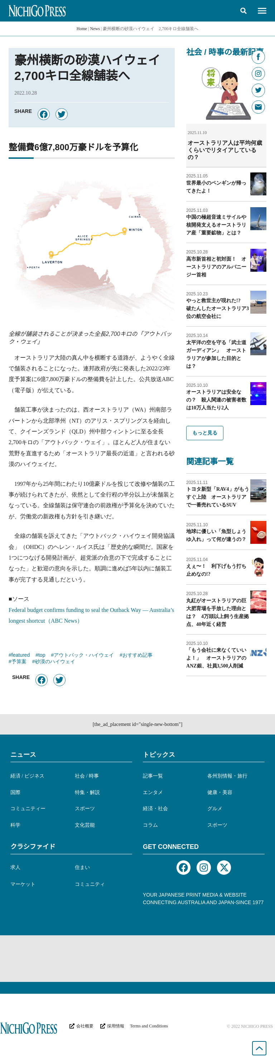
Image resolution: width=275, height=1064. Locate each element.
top (41, 655)
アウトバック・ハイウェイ (84, 655)
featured (20, 655)
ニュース (23, 754)
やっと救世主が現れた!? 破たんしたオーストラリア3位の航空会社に (217, 308)
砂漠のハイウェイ (55, 662)
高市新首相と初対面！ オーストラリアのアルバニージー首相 (216, 266)
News (95, 28)
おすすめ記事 (137, 655)
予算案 (18, 662)
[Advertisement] (137, 958)
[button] (243, 10)
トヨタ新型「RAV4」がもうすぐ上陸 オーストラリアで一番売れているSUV (217, 496)
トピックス (159, 754)
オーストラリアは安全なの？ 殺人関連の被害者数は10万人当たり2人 (216, 399)
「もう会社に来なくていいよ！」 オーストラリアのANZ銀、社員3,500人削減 (216, 657)
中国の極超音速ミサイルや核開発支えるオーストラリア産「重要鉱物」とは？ (216, 224)
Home (82, 28)
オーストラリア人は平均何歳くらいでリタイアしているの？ (225, 150)
